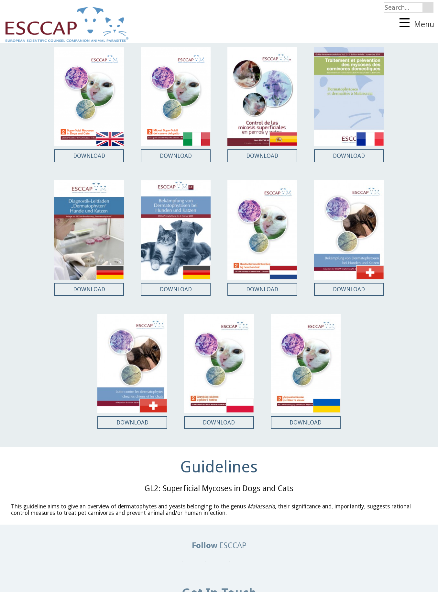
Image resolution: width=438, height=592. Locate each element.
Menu (417, 23)
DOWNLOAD (89, 155)
